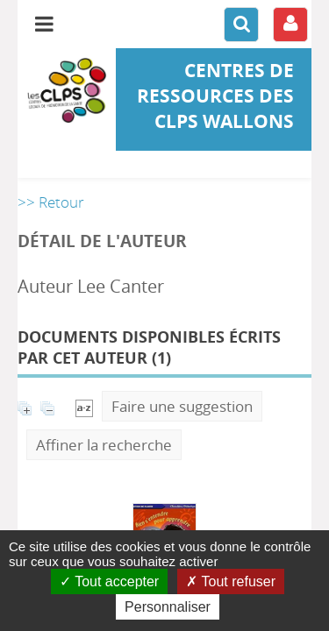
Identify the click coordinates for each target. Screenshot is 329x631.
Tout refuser (230, 581)
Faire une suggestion (182, 406)
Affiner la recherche (104, 445)
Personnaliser (168, 606)
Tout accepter (109, 581)
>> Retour (51, 202)
